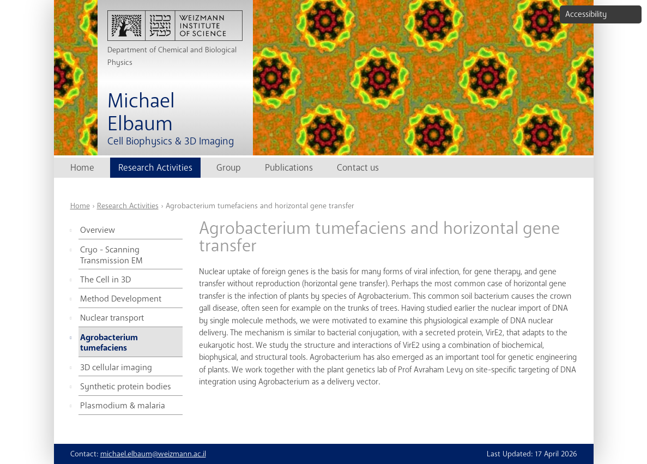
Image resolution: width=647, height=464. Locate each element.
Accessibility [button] (586, 14)
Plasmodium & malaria (122, 406)
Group (228, 167)
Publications (289, 167)
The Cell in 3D (105, 280)
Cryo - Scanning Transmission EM (111, 255)
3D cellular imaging (116, 367)
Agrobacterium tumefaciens (109, 343)
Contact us (358, 167)
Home (82, 167)
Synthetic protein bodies (125, 387)
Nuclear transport (112, 318)
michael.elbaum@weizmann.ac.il (153, 454)
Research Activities (155, 167)
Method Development (120, 299)
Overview (97, 230)
